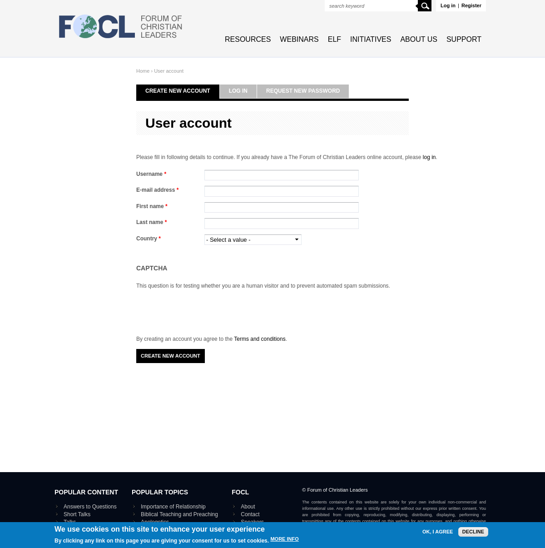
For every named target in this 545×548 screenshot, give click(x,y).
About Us (418, 39)
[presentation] (205, 308)
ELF (334, 39)
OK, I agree (437, 531)
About (248, 506)
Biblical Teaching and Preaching (179, 514)
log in (429, 157)
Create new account (177, 91)
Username (151, 174)
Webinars (299, 39)
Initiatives (370, 39)
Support (463, 39)
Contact (250, 514)
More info (284, 539)
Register (471, 5)
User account (168, 71)
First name (152, 206)
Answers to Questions (90, 506)
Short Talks (77, 514)
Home (142, 71)
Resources (248, 39)
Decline (473, 531)
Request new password (303, 91)
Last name (151, 222)
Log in (448, 5)
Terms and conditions (259, 339)
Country (148, 238)
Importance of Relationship (173, 506)
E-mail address (157, 190)
